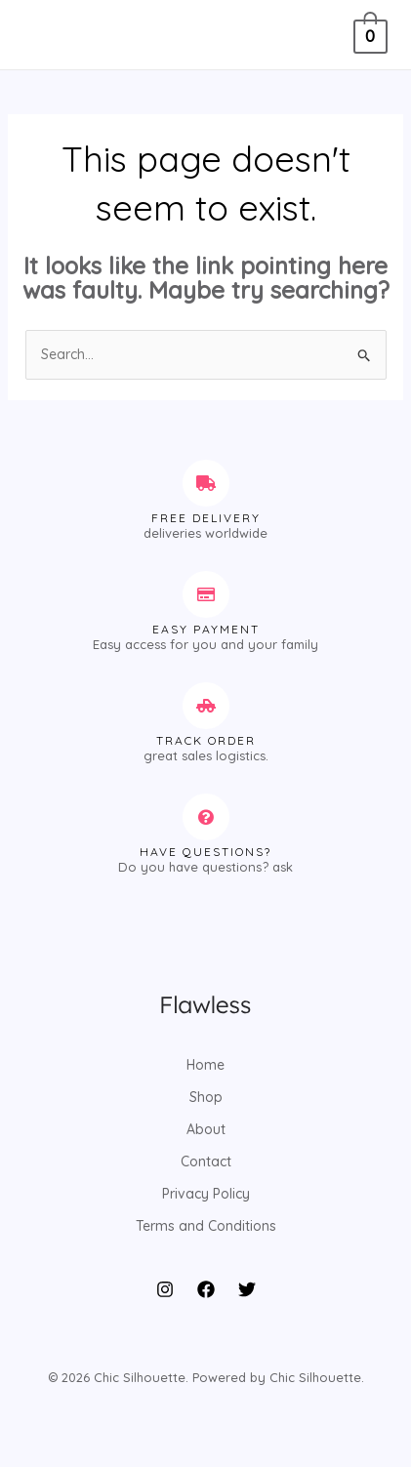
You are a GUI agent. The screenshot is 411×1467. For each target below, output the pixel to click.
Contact (206, 1161)
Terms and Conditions (206, 1226)
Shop (206, 1097)
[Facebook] (206, 1289)
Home (205, 1065)
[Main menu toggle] (42, 35)
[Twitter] (247, 1289)
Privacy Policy (206, 1193)
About (206, 1129)
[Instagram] (165, 1289)
